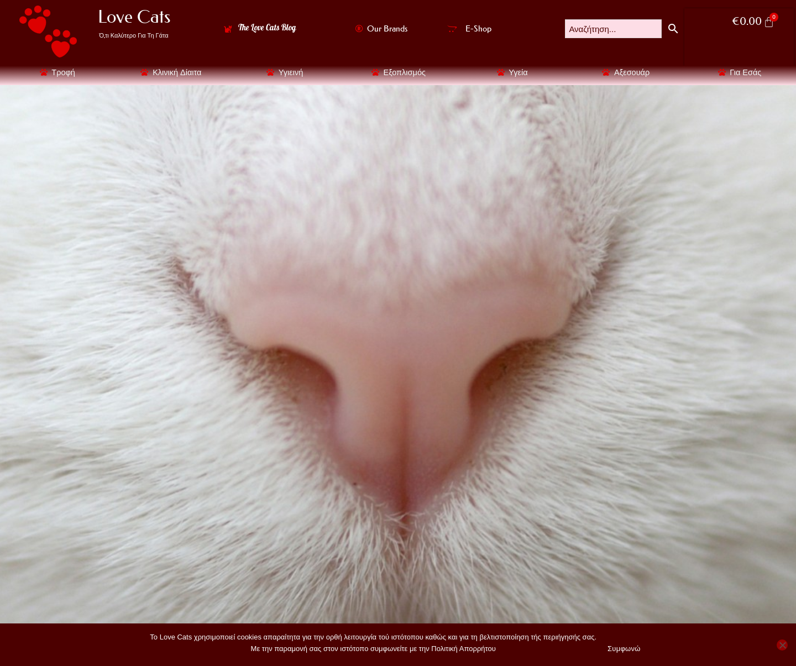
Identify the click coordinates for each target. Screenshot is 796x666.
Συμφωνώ (624, 648)
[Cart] (753, 22)
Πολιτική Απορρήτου (463, 648)
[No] (782, 645)
